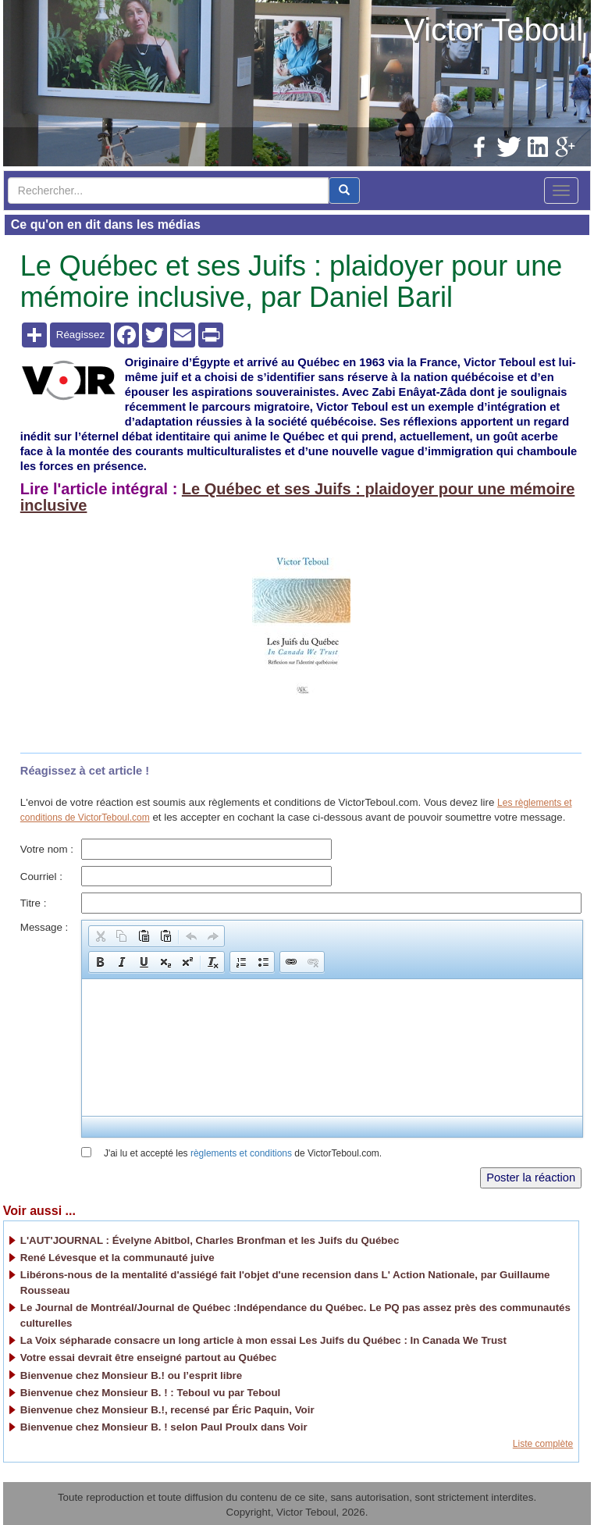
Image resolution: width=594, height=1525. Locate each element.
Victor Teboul (493, 29)
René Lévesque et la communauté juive (117, 1257)
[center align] (344, 190)
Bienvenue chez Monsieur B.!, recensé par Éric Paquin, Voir (167, 1410)
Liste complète (543, 1443)
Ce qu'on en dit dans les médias (106, 224)
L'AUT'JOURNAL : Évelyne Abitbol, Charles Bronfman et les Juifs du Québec (210, 1240)
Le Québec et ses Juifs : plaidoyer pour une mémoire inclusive (297, 497)
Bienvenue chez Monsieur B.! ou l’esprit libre (131, 1375)
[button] (100, 936)
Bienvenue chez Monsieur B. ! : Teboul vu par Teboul (150, 1393)
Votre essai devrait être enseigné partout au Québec (148, 1357)
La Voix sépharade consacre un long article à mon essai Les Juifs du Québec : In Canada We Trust (263, 1340)
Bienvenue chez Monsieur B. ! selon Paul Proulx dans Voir (164, 1427)
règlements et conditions (241, 1153)
